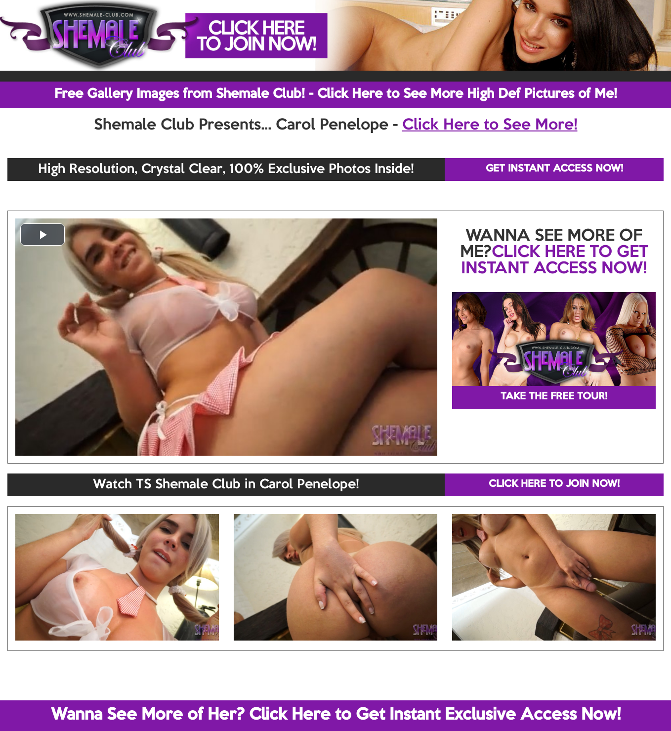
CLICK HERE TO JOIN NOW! (554, 484)
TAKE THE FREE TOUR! (554, 396)
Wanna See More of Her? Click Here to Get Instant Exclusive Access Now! (336, 715)
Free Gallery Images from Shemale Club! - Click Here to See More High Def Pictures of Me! (335, 94)
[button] (42, 234)
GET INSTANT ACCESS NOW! (554, 169)
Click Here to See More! (490, 125)
